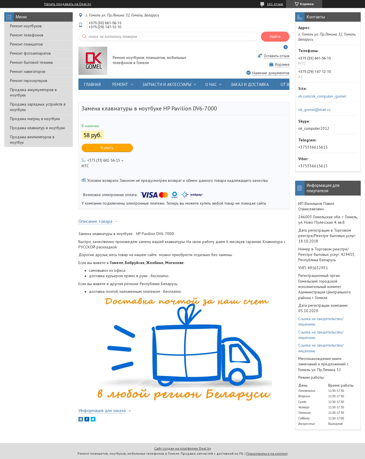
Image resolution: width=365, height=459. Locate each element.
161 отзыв (275, 4)
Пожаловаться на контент (267, 453)
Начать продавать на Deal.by (67, 4)
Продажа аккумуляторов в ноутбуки (33, 92)
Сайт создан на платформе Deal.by (182, 448)
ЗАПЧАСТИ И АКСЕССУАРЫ (166, 84)
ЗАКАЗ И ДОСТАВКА (250, 84)
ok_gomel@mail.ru (314, 109)
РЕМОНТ (120, 84)
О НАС (211, 84)
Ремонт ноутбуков (26, 25)
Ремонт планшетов (26, 44)
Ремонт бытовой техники (31, 62)
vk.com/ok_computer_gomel (322, 96)
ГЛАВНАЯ (92, 84)
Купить (107, 147)
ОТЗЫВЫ (289, 84)
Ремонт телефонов (26, 35)
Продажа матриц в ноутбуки (35, 118)
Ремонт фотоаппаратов (30, 53)
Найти (275, 36)
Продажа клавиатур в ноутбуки (37, 127)
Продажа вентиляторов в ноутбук (32, 139)
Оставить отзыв (276, 55)
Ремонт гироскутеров (28, 80)
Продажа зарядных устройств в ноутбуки (38, 107)
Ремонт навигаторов (27, 71)
